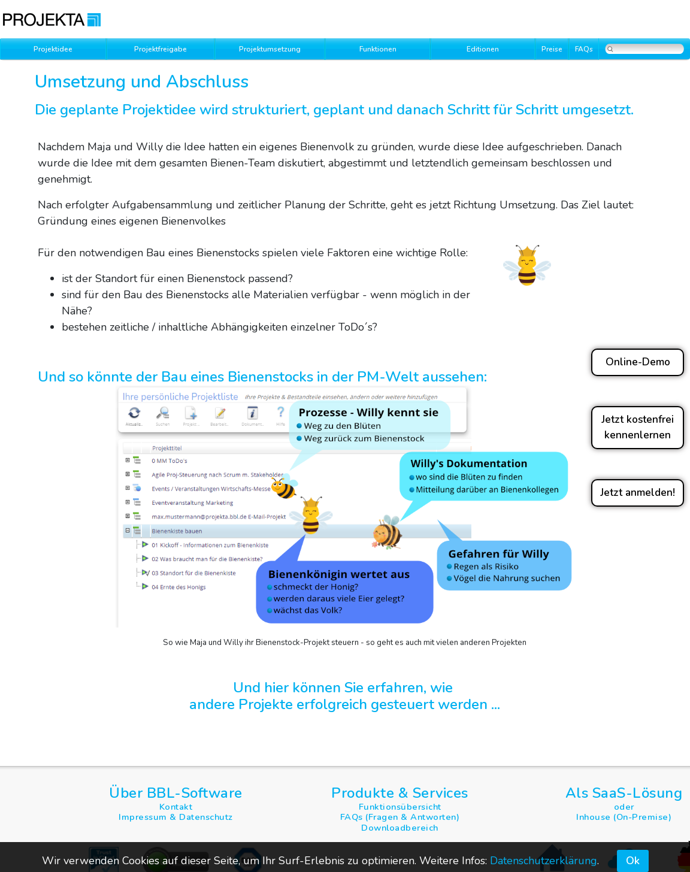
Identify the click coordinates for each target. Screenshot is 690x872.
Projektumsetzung (270, 49)
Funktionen (378, 49)
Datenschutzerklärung (543, 860)
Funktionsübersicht (400, 807)
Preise (551, 49)
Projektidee (53, 49)
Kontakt (176, 807)
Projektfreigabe (160, 49)
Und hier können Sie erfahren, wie (344, 687)
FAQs (584, 49)
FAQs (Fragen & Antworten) (400, 817)
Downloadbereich (399, 828)
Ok (633, 860)
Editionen (483, 49)
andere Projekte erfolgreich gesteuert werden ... (344, 704)
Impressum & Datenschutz (176, 817)
